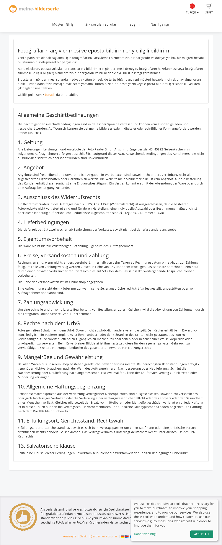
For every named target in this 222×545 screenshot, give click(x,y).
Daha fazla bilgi (145, 534)
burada (50, 95)
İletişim (133, 24)
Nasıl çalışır (160, 24)
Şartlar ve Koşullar (104, 536)
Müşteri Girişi (63, 24)
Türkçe (192, 8)
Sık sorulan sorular (101, 24)
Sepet (209, 8)
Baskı (83, 536)
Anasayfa (69, 536)
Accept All (201, 534)
